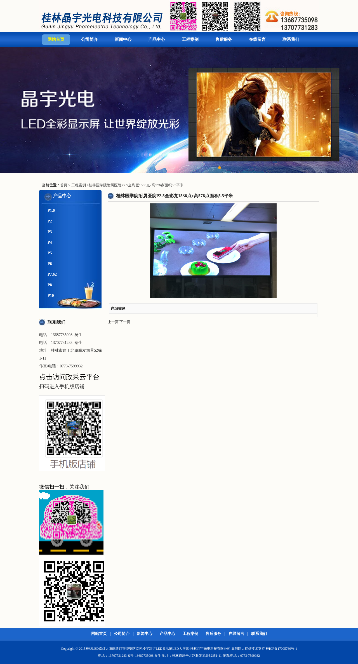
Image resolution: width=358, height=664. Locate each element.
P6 (50, 264)
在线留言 (257, 39)
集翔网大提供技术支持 (248, 649)
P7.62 (52, 274)
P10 (51, 296)
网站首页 (56, 39)
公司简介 (89, 39)
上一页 (113, 322)
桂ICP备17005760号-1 (281, 649)
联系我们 (290, 39)
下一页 (124, 322)
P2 (50, 221)
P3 (50, 232)
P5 (50, 253)
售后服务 (223, 39)
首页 (63, 185)
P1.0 (51, 210)
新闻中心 (123, 39)
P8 (50, 285)
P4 (50, 242)
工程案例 (190, 39)
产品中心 (156, 39)
